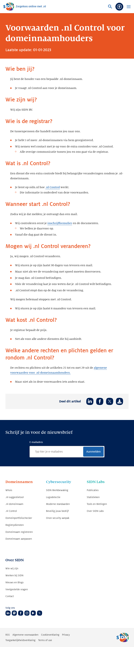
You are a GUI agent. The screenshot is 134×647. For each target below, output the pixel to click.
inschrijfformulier (59, 223)
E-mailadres (36, 442)
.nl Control (52, 187)
